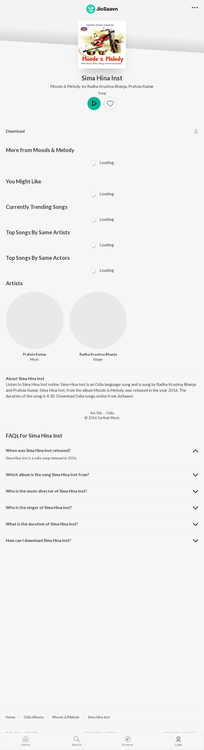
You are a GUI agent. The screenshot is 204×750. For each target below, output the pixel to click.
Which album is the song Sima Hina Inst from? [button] (47, 474)
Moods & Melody (65, 86)
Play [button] (94, 103)
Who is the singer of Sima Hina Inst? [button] (39, 507)
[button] (110, 103)
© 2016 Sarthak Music (102, 418)
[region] (102, 717)
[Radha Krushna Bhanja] (98, 320)
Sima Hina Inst (99, 717)
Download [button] (15, 131)
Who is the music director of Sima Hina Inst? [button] (46, 491)
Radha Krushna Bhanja (107, 86)
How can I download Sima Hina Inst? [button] (38, 540)
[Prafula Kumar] (34, 320)
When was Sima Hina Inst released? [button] (38, 450)
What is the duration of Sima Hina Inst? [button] (42, 523)
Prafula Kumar (141, 86)
